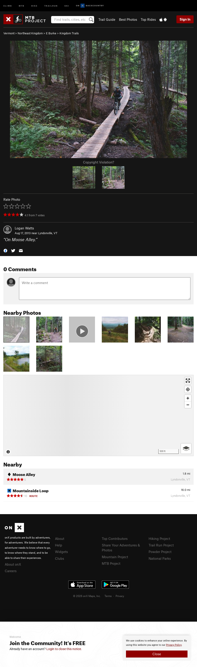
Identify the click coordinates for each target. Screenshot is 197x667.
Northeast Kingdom (30, 33)
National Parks (160, 558)
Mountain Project (115, 557)
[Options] (186, 448)
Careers (11, 571)
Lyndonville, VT (47, 233)
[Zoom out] (188, 404)
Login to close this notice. (64, 649)
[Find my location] (188, 389)
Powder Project (160, 552)
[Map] (98, 415)
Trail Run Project (161, 545)
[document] (157, 648)
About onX (13, 564)
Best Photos (128, 19)
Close (156, 654)
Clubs (59, 558)
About (59, 538)
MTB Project (111, 563)
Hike (34, 5)
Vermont (8, 33)
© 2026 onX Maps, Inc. (87, 595)
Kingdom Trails (69, 33)
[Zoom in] (188, 398)
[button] (5, 250)
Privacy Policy (174, 645)
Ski (66, 5)
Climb (7, 5)
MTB (21, 5)
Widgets (61, 552)
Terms (108, 595)
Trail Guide (106, 19)
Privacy (120, 595)
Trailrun (51, 5)
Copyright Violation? (98, 162)
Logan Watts (24, 228)
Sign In (185, 19)
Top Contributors (115, 538)
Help (58, 545)
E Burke (51, 33)
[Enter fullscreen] (188, 380)
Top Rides (148, 19)
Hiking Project (159, 538)
